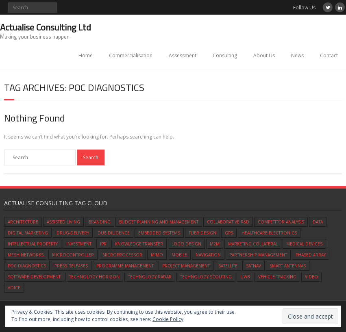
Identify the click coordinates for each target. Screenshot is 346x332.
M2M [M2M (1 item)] (215, 244)
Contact (329, 55)
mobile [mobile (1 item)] (179, 255)
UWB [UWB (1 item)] (245, 277)
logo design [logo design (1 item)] (186, 244)
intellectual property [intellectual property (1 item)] (33, 244)
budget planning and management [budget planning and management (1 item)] (158, 222)
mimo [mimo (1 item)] (157, 255)
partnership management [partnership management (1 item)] (258, 255)
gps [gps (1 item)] (229, 233)
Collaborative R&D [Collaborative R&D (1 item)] (228, 222)
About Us (264, 55)
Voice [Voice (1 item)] (14, 288)
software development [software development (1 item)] (34, 277)
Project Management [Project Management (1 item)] (186, 266)
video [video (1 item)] (311, 277)
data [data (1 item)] (318, 222)
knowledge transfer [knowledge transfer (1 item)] (139, 244)
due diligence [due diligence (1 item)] (114, 233)
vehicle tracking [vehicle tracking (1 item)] (277, 277)
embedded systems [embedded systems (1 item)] (159, 233)
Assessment (182, 55)
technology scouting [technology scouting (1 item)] (206, 277)
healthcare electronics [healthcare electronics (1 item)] (269, 233)
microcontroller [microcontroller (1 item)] (73, 255)
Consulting (225, 55)
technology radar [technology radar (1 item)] (150, 277)
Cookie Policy (167, 319)
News (297, 55)
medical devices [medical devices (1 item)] (304, 244)
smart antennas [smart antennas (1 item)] (288, 266)
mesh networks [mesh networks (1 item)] (26, 255)
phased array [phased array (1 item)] (311, 255)
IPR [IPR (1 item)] (103, 244)
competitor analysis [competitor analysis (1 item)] (281, 222)
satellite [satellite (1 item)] (227, 266)
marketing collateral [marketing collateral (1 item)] (253, 244)
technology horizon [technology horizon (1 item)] (94, 277)
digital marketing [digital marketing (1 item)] (28, 233)
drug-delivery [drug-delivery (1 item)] (73, 233)
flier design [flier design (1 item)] (202, 233)
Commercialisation (130, 55)
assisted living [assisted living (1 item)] (63, 222)
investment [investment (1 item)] (78, 244)
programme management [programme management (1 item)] (125, 266)
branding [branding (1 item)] (100, 222)
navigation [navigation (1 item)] (208, 255)
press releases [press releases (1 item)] (71, 266)
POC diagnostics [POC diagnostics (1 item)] (27, 266)
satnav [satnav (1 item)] (253, 266)
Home (85, 55)
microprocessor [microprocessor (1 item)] (122, 255)
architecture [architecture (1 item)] (23, 222)
